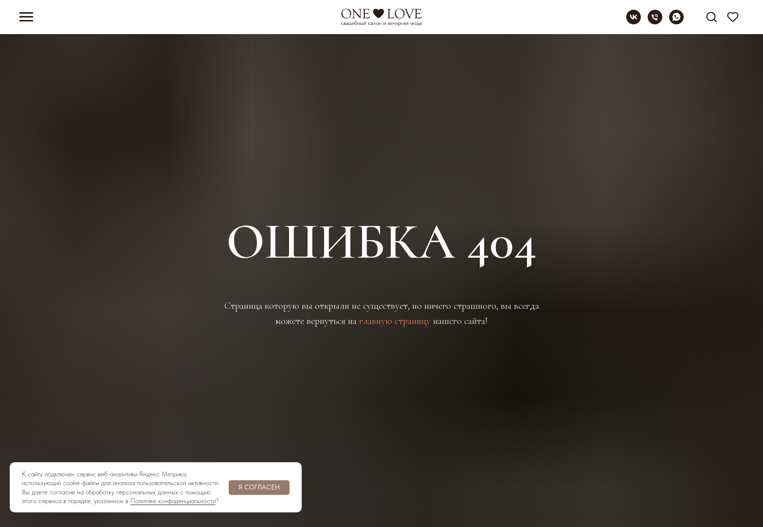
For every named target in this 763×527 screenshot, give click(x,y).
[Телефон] (655, 22)
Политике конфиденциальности (173, 501)
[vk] (633, 22)
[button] (711, 16)
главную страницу (395, 321)
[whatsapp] (676, 22)
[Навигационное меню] (26, 17)
